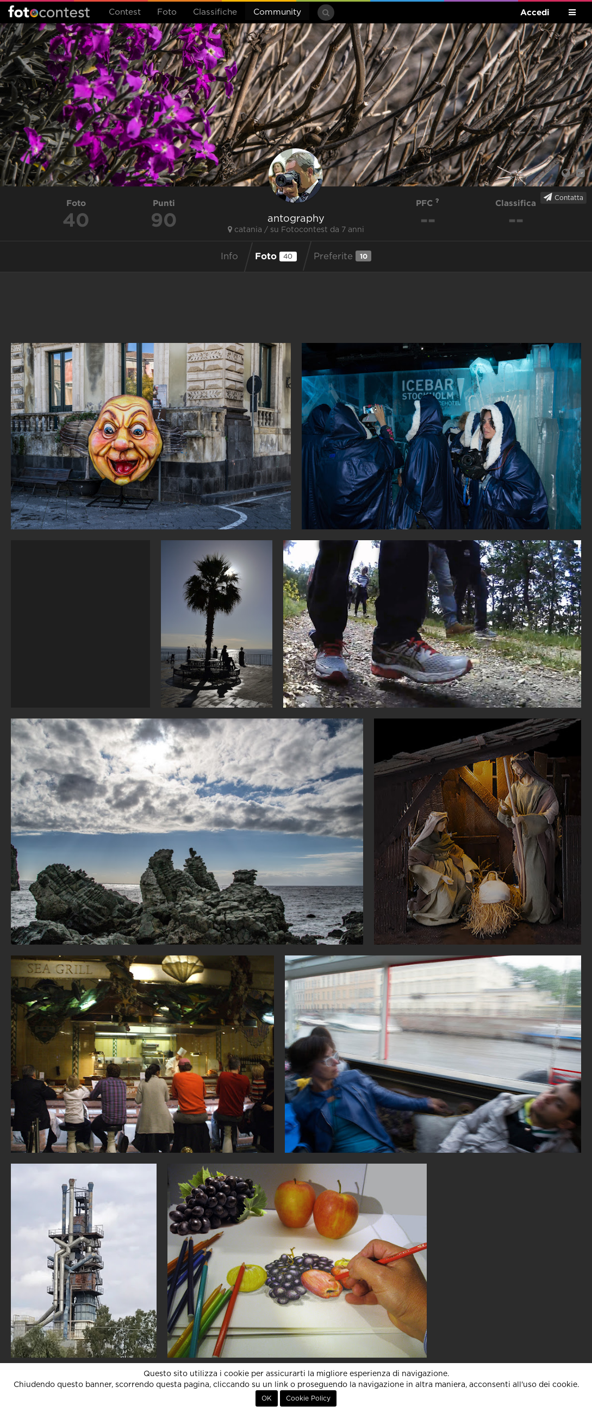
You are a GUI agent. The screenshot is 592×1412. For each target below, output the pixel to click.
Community (277, 12)
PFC (427, 203)
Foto (167, 12)
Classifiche (215, 12)
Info (229, 256)
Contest (125, 12)
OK (266, 1398)
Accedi (535, 12)
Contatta (563, 197)
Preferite (342, 256)
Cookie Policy (308, 1398)
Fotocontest (49, 11)
